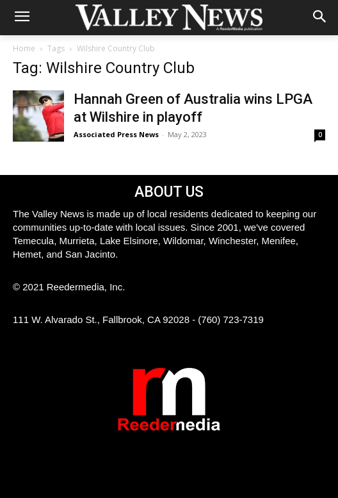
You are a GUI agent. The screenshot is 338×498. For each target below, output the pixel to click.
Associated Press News (116, 134)
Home (24, 48)
